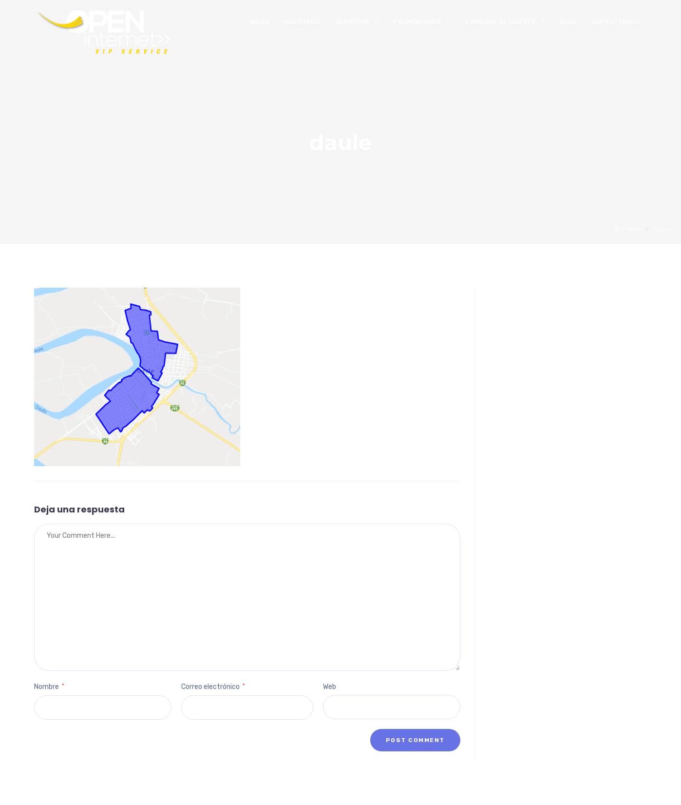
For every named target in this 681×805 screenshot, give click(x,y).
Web (329, 687)
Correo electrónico (213, 687)
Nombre (49, 687)
